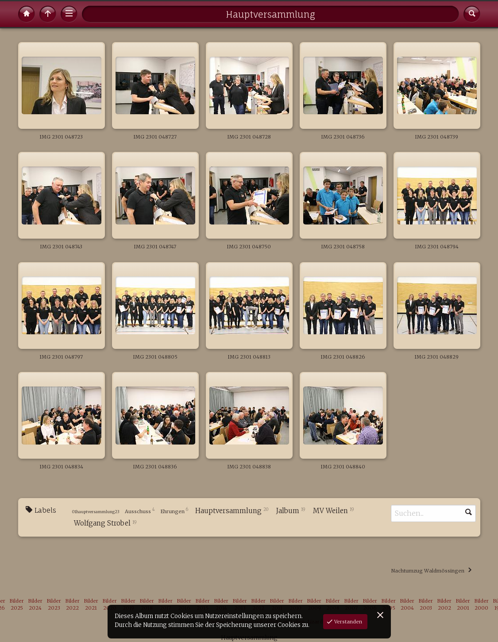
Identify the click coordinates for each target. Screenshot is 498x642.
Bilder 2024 (35, 604)
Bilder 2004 (407, 604)
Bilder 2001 (463, 604)
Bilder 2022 (73, 604)
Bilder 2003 (426, 604)
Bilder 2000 (482, 604)
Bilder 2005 (389, 604)
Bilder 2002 (444, 604)
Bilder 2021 (91, 604)
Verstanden (347, 622)
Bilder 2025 (17, 604)
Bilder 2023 (54, 604)
